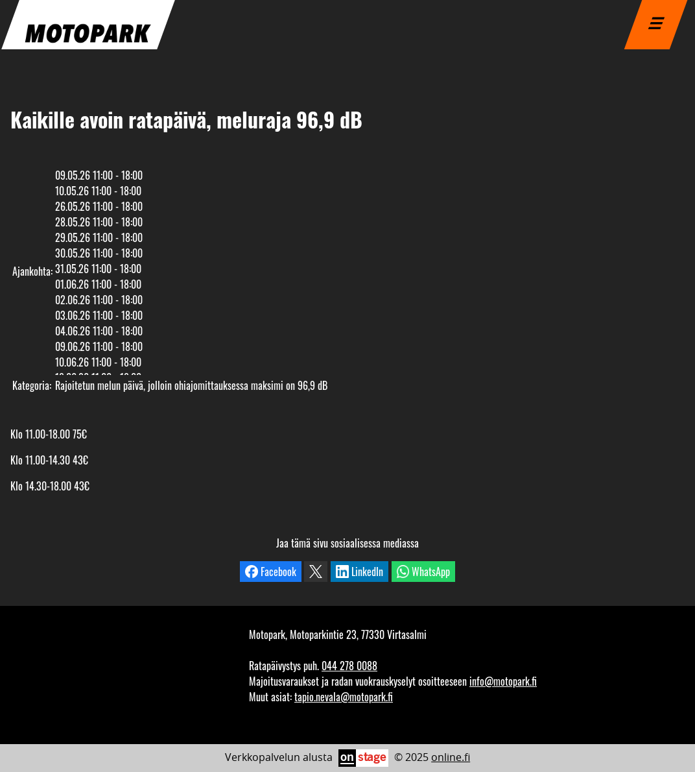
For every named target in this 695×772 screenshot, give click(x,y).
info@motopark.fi (503, 681)
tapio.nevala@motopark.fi (343, 697)
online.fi (450, 757)
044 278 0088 (349, 665)
